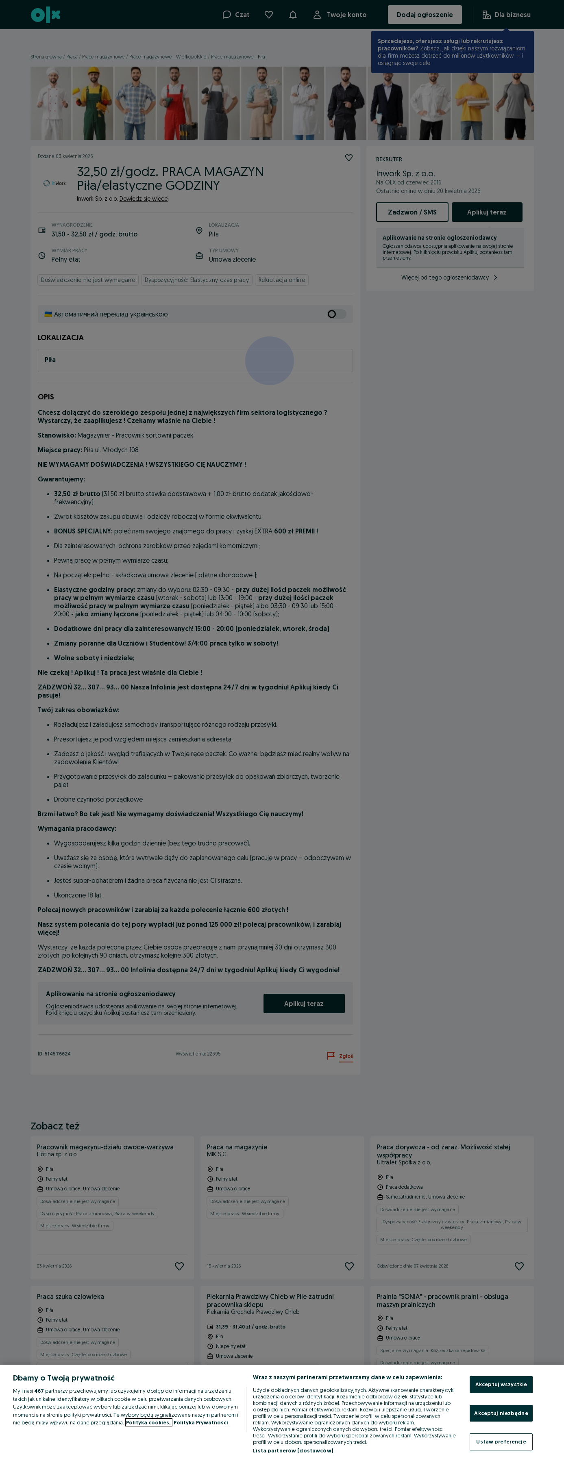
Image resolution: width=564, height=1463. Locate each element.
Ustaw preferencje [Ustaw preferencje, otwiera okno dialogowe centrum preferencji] (501, 1441)
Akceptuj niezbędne (501, 1413)
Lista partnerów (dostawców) (293, 1450)
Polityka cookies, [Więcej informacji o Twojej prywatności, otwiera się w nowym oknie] (149, 1422)
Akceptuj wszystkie (501, 1384)
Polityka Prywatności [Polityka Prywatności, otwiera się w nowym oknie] (201, 1422)
